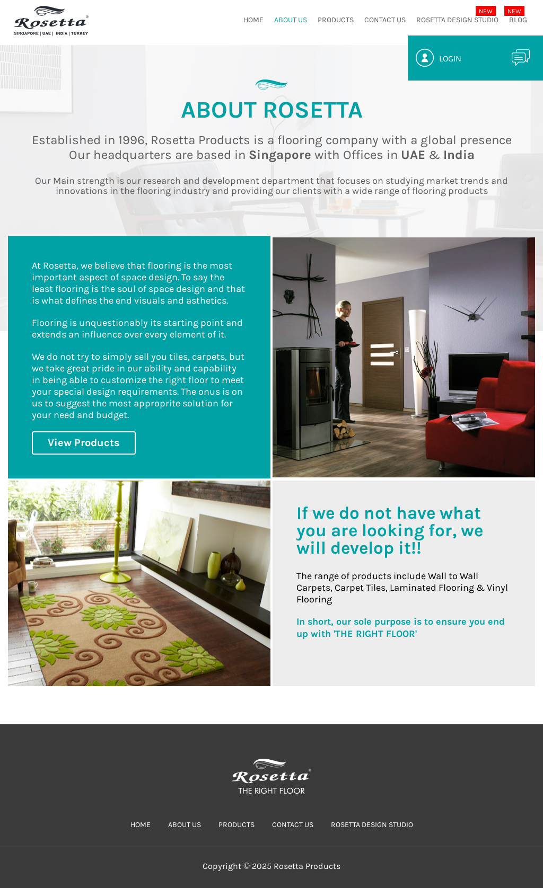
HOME (253, 19)
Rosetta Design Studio (457, 19)
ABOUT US (290, 19)
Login (450, 59)
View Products (84, 443)
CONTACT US (385, 19)
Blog (518, 19)
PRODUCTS (336, 19)
